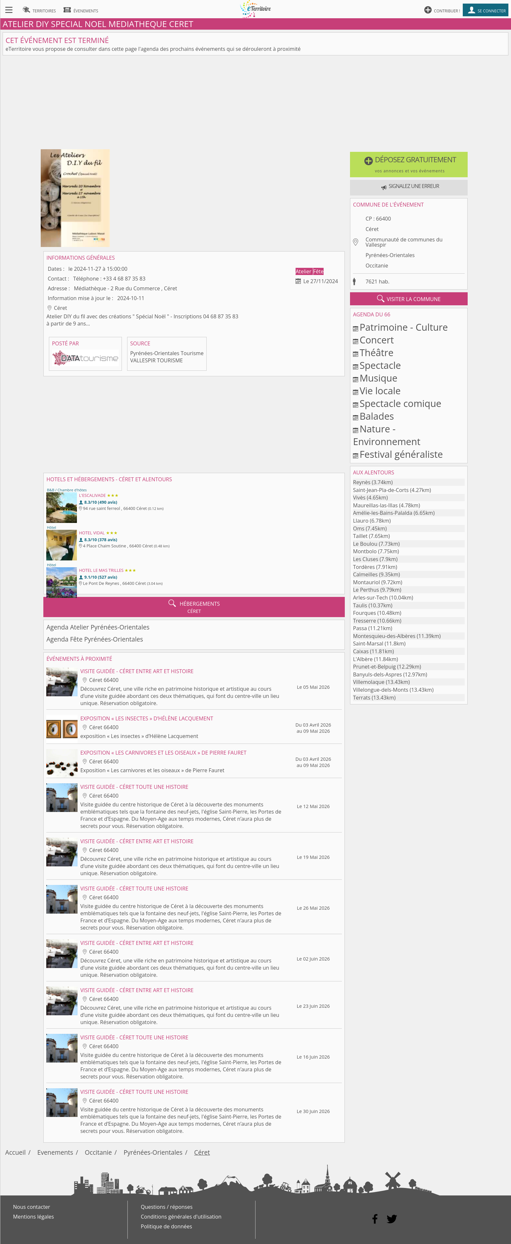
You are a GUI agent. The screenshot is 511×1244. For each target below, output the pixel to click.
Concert (376, 339)
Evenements (55, 1152)
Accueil (15, 1152)
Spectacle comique (400, 403)
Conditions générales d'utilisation (181, 1216)
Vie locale (380, 390)
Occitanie (377, 265)
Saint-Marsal (368, 643)
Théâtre (376, 352)
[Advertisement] (255, 103)
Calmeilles (365, 574)
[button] (408, 164)
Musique (378, 377)
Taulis (360, 605)
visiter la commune (409, 299)
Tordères (364, 567)
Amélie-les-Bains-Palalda (382, 512)
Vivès (359, 497)
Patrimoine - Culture (403, 327)
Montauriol (366, 582)
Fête (318, 271)
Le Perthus (366, 589)
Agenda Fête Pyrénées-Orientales (94, 639)
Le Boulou (365, 543)
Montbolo (365, 551)
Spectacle (380, 365)
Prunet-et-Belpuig (374, 666)
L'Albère (362, 659)
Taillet (360, 536)
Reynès (361, 482)
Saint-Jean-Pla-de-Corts (381, 490)
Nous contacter (31, 1206)
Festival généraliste (401, 454)
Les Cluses (365, 559)
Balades (376, 416)
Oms (358, 528)
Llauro (360, 520)
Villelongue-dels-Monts (380, 689)
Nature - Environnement (386, 435)
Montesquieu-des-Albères (384, 636)
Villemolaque (369, 682)
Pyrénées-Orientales (390, 255)
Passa (360, 628)
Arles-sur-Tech (370, 597)
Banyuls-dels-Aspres (377, 674)
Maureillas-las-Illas (375, 505)
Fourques (364, 612)
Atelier (304, 271)
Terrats (361, 697)
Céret (372, 229)
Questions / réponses (167, 1206)
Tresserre (364, 620)
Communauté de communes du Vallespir (404, 242)
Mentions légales (33, 1216)
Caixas (361, 651)
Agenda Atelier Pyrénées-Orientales (97, 627)
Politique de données (166, 1226)
